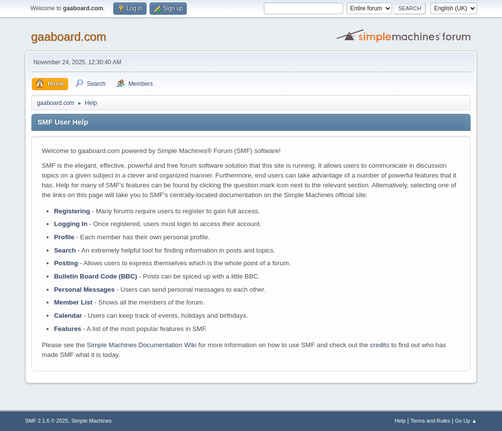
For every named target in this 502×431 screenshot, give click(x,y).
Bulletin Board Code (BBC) (95, 276)
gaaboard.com (68, 36)
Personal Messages (84, 289)
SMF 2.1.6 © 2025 (46, 421)
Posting (66, 263)
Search (64, 250)
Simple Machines (92, 421)
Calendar (68, 315)
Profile (64, 237)
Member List (74, 302)
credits (379, 345)
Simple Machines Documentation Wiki (142, 345)
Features (67, 328)
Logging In (70, 224)
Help (400, 421)
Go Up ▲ (466, 421)
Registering (72, 211)
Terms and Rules (430, 421)
